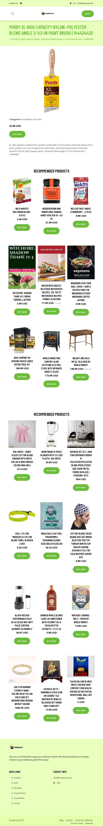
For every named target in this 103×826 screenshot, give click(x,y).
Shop (87, 13)
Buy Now (17, 134)
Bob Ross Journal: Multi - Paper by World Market (81, 619)
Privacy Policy (77, 823)
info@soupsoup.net (85, 3)
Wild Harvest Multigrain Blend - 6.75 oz (22, 212)
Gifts (16, 783)
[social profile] (21, 3)
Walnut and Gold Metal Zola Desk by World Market (80, 361)
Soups (17, 803)
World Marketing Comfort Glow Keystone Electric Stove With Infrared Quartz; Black (51, 365)
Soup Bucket (20, 793)
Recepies (18, 788)
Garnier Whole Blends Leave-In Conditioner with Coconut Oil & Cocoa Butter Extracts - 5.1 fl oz (51, 622)
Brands (17, 777)
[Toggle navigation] (12, 13)
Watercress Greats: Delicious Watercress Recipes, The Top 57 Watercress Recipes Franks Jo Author (51, 292)
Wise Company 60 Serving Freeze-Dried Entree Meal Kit (22, 361)
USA (74, 3)
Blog (61, 820)
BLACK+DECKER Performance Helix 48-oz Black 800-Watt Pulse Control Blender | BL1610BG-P (22, 622)
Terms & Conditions (84, 820)
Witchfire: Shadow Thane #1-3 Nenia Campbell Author (22, 296)
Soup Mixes (26, 119)
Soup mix (37, 119)
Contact (69, 820)
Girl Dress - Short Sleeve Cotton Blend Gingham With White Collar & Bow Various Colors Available (22, 458)
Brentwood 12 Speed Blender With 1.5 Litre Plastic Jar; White (51, 455)
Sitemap (89, 823)
